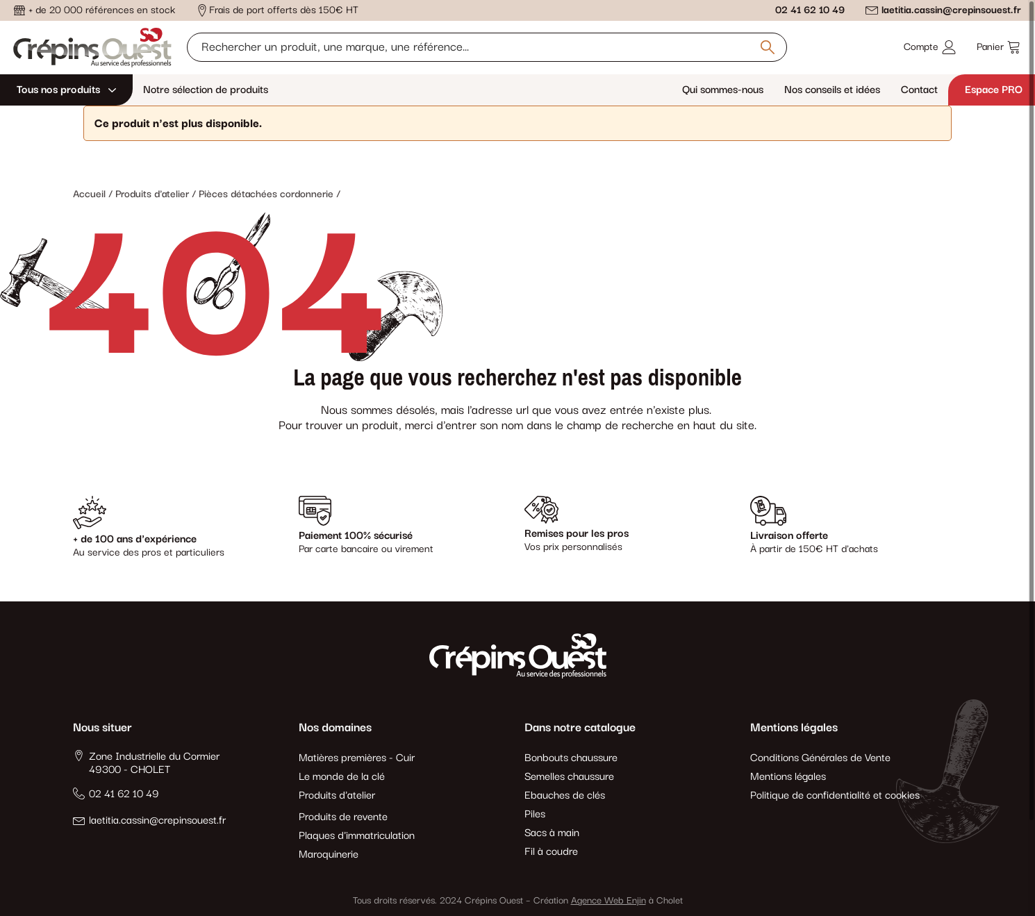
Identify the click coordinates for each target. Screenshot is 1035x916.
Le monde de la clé (342, 776)
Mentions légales (788, 776)
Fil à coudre (551, 851)
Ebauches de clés (564, 795)
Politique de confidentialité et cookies (835, 795)
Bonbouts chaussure (571, 758)
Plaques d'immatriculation (357, 835)
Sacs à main (551, 833)
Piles (534, 814)
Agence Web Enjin (608, 900)
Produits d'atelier (337, 795)
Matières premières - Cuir (357, 758)
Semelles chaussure (569, 776)
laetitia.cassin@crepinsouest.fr (951, 10)
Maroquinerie (328, 854)
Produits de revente (343, 817)
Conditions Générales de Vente (820, 758)
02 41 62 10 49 (810, 10)
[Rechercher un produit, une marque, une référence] (486, 47)
